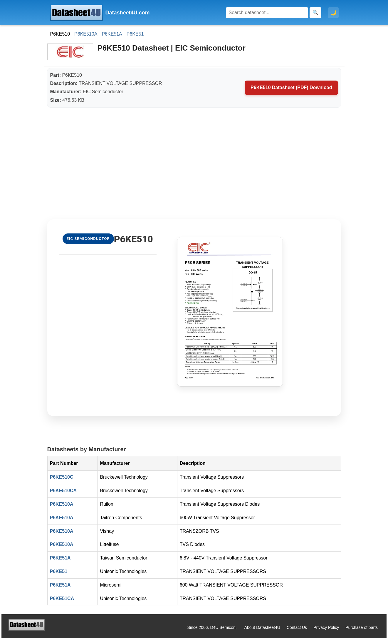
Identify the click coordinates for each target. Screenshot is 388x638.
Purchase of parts (361, 627)
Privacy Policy (326, 627)
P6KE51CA (62, 598)
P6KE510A (85, 33)
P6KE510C (61, 477)
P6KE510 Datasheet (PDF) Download (291, 87)
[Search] (267, 12)
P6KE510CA (63, 490)
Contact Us (297, 627)
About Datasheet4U (262, 627)
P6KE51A (112, 33)
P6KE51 (135, 33)
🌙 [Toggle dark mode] (333, 13)
